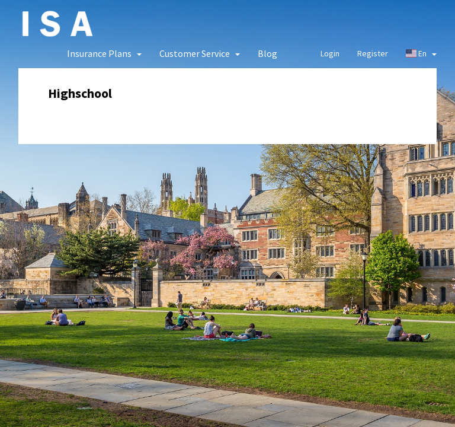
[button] (104, 53)
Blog (267, 53)
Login (330, 53)
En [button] (421, 53)
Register (372, 53)
